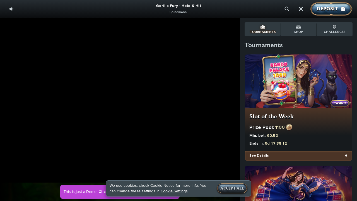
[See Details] (346, 156)
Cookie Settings (174, 191)
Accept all (232, 188)
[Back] (11, 9)
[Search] (287, 9)
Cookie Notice (162, 185)
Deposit (331, 9)
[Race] (301, 9)
